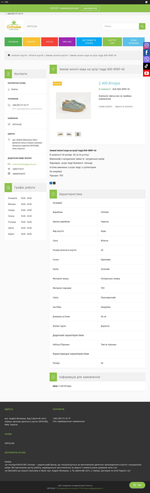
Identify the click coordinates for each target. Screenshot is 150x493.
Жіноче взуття (36, 55)
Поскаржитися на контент (67, 488)
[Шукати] (142, 26)
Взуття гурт (112, 42)
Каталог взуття (19, 55)
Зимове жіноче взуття (57, 55)
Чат (137, 485)
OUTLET (49, 42)
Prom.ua (89, 486)
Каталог (31, 42)
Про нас (67, 42)
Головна (13, 42)
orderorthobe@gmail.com (24, 164)
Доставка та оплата (89, 42)
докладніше (90, 8)
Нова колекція (134, 42)
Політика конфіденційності (91, 488)
